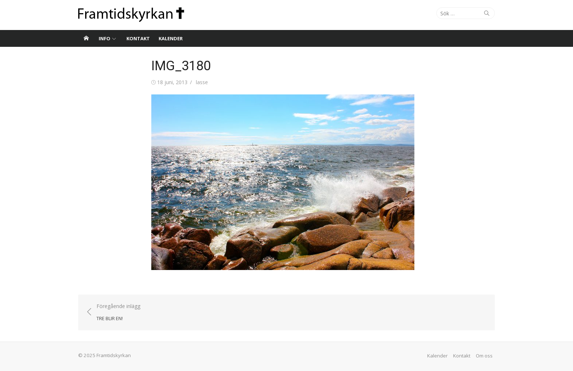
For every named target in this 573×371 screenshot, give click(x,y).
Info (104, 38)
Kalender (171, 38)
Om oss (484, 355)
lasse (202, 82)
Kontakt (138, 38)
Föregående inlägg (118, 313)
